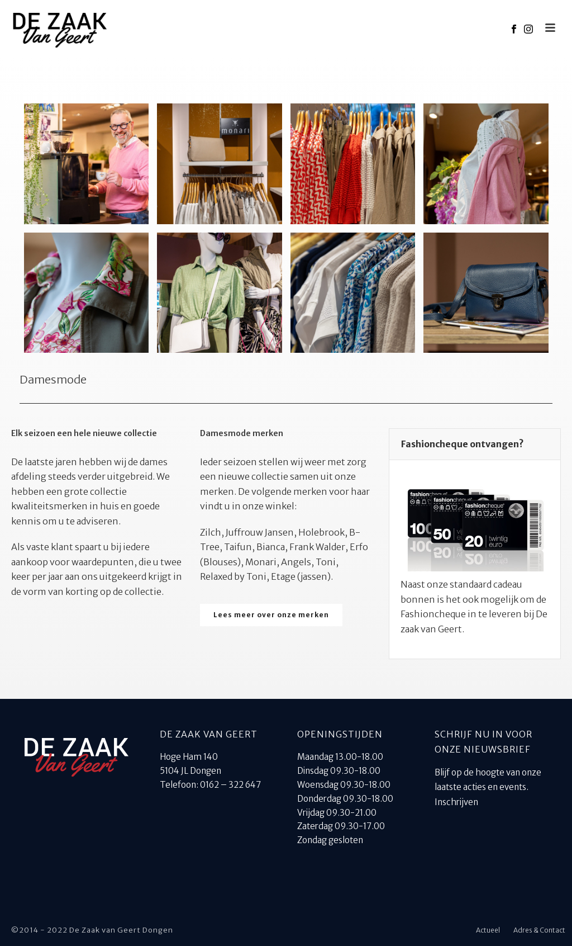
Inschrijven (456, 802)
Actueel (488, 930)
